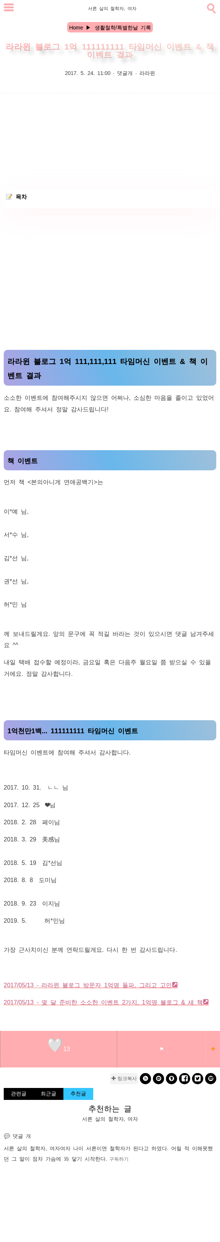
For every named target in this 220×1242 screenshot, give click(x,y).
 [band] (145, 1078)
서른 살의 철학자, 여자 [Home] (112, 8)
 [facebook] (185, 1078)
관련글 (18, 1093)
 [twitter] (198, 1078)
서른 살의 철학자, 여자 (32, 1148)
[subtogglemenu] (9, 8)
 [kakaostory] (171, 1078)
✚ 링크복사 (124, 1078)
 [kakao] (158, 1078)
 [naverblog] (210, 1078)
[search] (210, 7)
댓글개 (125, 72)
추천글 (78, 1093)
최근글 (48, 1093)
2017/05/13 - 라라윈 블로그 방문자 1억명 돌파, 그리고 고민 (88, 985)
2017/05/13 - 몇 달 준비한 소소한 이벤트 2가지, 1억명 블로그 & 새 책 (103, 1002)
